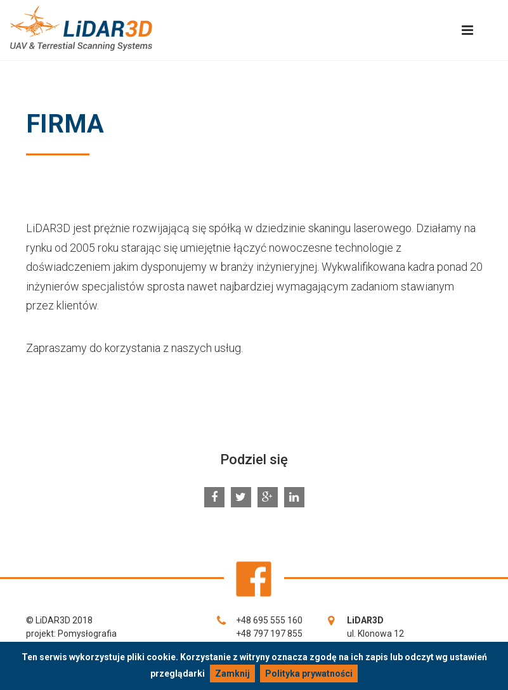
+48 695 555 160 (269, 620)
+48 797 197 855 (269, 633)
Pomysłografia (87, 633)
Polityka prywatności (309, 673)
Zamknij (232, 673)
